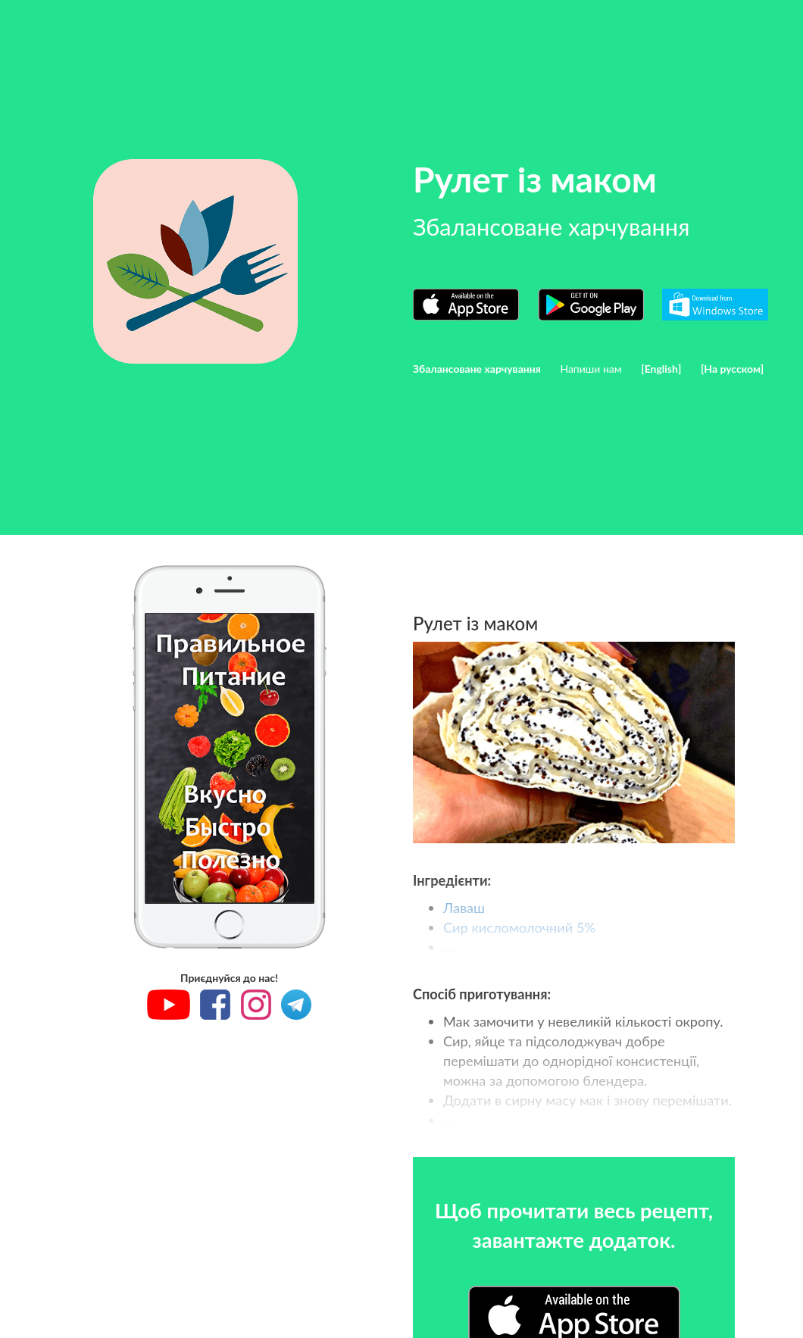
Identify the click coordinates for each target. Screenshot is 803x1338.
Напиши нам (590, 368)
